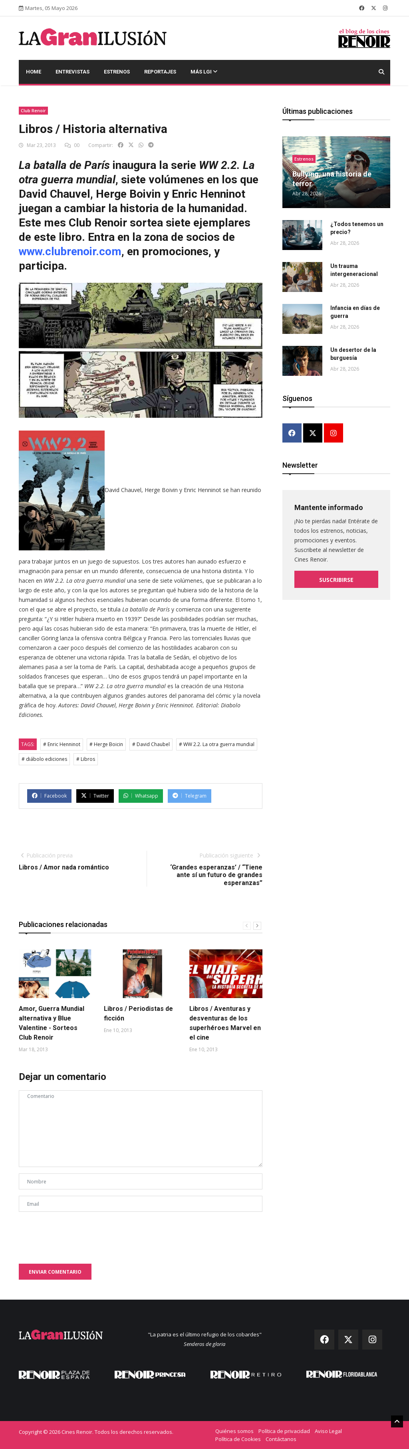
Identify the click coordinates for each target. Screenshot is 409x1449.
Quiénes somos (234, 1431)
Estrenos (117, 72)
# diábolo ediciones (44, 759)
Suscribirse (336, 580)
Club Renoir (33, 110)
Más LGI (204, 72)
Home (33, 72)
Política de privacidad (284, 1431)
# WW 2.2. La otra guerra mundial (216, 744)
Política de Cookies (238, 1439)
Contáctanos (281, 1439)
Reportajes (160, 72)
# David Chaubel (151, 744)
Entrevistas (72, 72)
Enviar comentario (55, 1271)
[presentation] (79, 1233)
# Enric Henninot (61, 744)
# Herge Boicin (106, 744)
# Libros (85, 759)
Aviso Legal (328, 1431)
